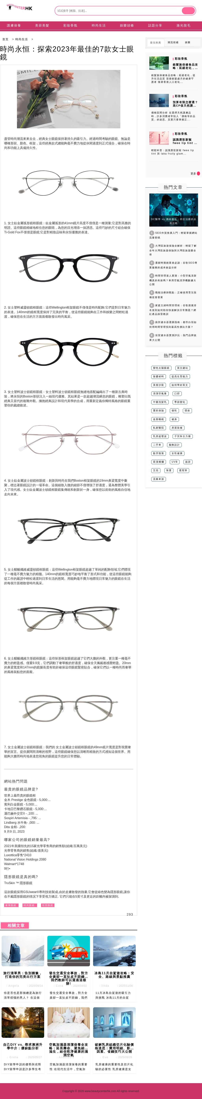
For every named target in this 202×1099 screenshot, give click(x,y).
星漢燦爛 (158, 461)
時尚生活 (21, 39)
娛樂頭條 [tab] (127, 25)
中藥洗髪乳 (160, 402)
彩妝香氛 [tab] (70, 25)
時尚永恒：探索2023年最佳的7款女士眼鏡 (67, 53)
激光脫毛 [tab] (184, 25)
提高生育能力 (180, 376)
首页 (5, 39)
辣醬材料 (158, 376)
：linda (102, 985)
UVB (175, 461)
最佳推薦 (155, 42)
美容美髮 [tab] (42, 25)
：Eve (102, 1057)
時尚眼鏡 (29, 905)
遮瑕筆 (183, 470)
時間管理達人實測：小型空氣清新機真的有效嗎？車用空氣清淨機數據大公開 (173, 280)
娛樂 (188, 42)
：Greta (11, 1057)
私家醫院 (158, 427)
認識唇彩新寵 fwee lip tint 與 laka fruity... (185, 143)
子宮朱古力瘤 (182, 436)
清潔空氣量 (160, 393)
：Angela (11, 985)
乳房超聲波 (160, 436)
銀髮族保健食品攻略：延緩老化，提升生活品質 (185, 68)
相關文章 (15, 925)
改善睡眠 (158, 419)
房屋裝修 (177, 427)
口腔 (177, 393)
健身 (174, 419)
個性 (174, 410)
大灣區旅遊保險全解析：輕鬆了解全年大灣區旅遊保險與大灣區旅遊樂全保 (173, 250)
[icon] (198, 173)
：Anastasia (63, 1057)
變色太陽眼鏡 (161, 368)
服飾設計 (174, 444)
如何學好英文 (180, 385)
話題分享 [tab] (155, 25)
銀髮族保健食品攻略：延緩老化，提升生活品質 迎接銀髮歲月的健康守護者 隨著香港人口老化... (173, 78)
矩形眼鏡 (47, 905)
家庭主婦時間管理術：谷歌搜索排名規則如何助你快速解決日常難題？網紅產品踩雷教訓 (173, 309)
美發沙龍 (158, 385)
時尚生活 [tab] (99, 25)
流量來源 (158, 479)
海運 (169, 470)
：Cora (57, 985)
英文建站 (182, 368)
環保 (187, 410)
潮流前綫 (173, 42)
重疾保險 (158, 410)
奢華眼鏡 (10, 905)
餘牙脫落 (158, 453)
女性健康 (177, 453)
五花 (156, 470)
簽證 (188, 461)
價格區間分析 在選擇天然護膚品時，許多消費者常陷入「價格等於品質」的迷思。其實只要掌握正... (173, 116)
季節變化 (179, 402)
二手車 (157, 444)
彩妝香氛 (181, 58)
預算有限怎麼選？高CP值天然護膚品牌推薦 (185, 106)
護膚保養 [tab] (14, 25)
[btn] (188, 10)
